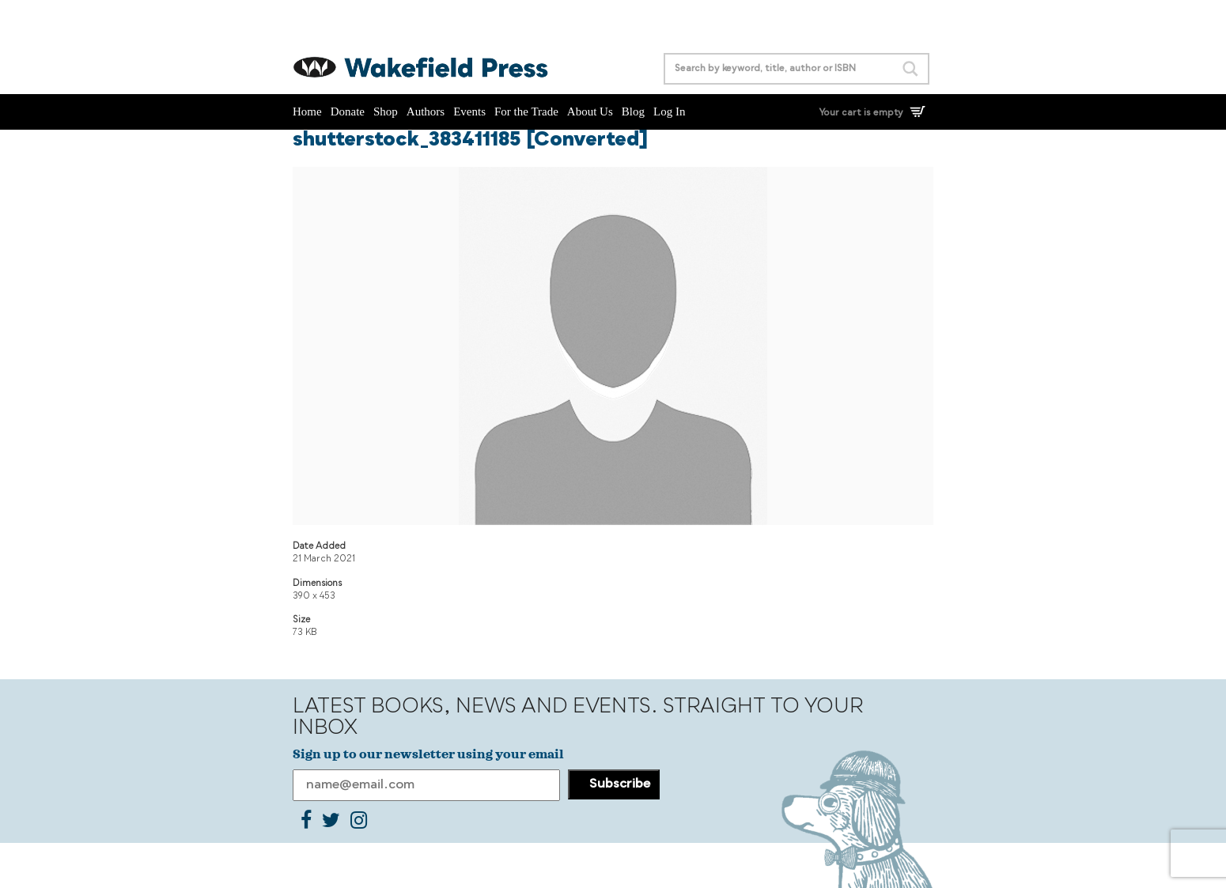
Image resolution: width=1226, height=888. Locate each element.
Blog (633, 111)
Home (307, 111)
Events (469, 111)
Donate (348, 111)
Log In (669, 111)
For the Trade (526, 111)
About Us (590, 111)
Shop (385, 111)
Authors (426, 111)
